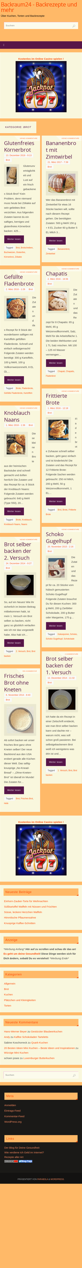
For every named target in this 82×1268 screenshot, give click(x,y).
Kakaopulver (53, 643)
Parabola (42, 1179)
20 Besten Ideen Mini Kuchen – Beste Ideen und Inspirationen (39, 1048)
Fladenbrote (27, 408)
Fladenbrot (40, 380)
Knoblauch (27, 541)
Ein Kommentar (30, 707)
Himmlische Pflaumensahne (20, 917)
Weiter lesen (14, 239)
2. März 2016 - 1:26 (15, 309)
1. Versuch (52, 788)
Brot (8, 160)
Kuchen (8, 994)
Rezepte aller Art (13, 1157)
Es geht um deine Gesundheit (22, 953)
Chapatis (46, 277)
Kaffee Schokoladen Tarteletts (31, 1036)
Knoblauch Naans (17, 437)
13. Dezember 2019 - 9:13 (19, 155)
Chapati (51, 375)
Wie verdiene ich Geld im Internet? (24, 1152)
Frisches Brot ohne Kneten (16, 718)
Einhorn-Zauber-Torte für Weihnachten (26, 901)
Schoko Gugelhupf (48, 547)
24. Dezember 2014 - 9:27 (19, 587)
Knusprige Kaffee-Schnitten (19, 923)
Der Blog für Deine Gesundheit (22, 1147)
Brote (18, 408)
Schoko (63, 643)
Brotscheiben (27, 248)
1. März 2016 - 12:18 (48, 416)
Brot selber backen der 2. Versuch (17, 574)
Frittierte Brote (46, 408)
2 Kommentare (61, 672)
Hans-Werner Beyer (15, 1031)
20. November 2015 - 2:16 (50, 556)
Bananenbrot (53, 266)
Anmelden (10, 1105)
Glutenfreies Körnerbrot (19, 146)
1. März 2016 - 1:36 (15, 446)
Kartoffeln (28, 413)
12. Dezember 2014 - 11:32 (51, 696)
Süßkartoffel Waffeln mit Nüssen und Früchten (30, 906)
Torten (7, 1005)
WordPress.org (13, 1121)
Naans (24, 546)
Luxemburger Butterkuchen (38, 1058)
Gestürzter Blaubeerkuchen (46, 1031)
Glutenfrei (20, 252)
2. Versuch (21, 675)
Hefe (6, 839)
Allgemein (9, 983)
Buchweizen (9, 252)
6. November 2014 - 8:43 (18, 731)
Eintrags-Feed (12, 1110)
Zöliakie (18, 257)
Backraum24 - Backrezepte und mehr (39, 7)
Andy (7, 1036)
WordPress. (58, 1179)
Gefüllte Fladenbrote (19, 300)
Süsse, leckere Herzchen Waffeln (23, 912)
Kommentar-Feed (14, 1116)
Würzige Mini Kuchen (16, 1052)
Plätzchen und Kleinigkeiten (20, 1000)
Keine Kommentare (29, 138)
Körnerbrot (9, 257)
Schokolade (59, 648)
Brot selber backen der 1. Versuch (49, 683)
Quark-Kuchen (39, 1042)
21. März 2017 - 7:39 (48, 179)
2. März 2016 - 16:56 (48, 283)
